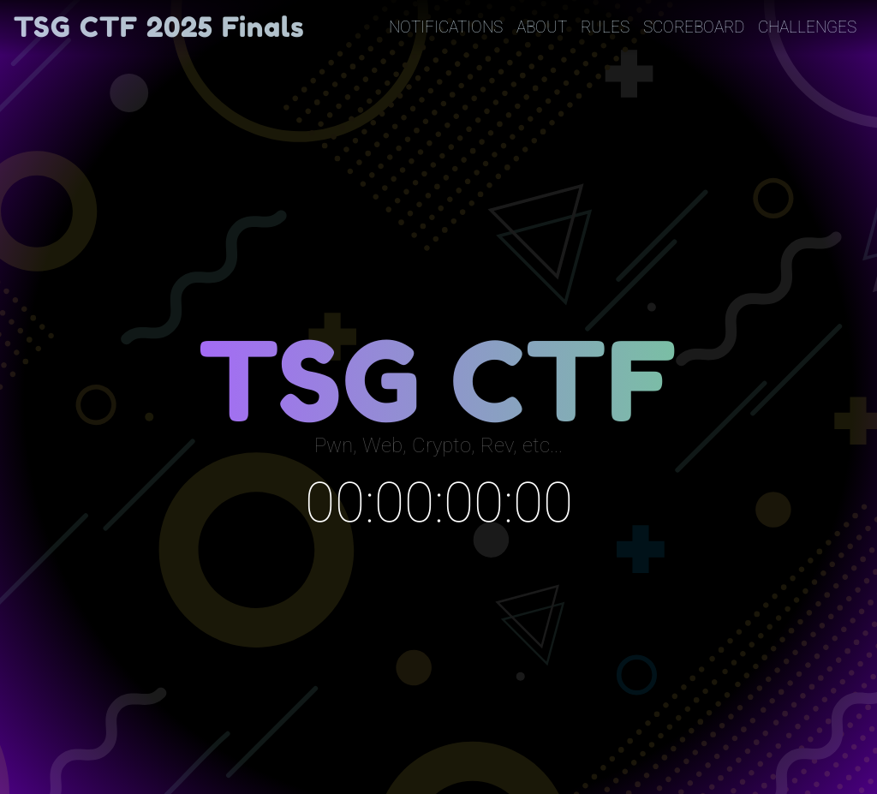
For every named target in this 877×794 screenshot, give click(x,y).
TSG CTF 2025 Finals (159, 27)
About (541, 27)
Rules (605, 27)
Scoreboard (693, 27)
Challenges (807, 27)
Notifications (446, 27)
